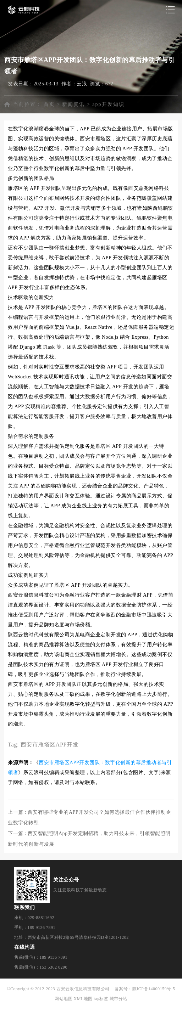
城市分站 (118, 998)
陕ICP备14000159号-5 (153, 988)
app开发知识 (108, 104)
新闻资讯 (73, 104)
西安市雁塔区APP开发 (50, 744)
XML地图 (83, 998)
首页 (49, 104)
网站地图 (63, 998)
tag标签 (101, 998)
